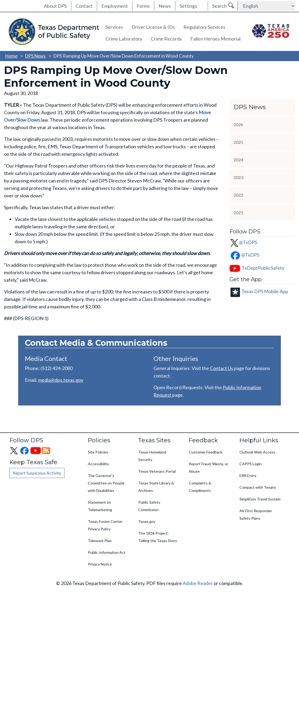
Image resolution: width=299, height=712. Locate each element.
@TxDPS (243, 242)
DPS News (35, 56)
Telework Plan (100, 540)
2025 (238, 142)
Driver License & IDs (153, 27)
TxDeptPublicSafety (263, 268)
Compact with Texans (257, 487)
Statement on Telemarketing (100, 506)
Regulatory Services (204, 27)
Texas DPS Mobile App (264, 291)
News (165, 6)
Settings (188, 6)
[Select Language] (266, 6)
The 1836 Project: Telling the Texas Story (157, 537)
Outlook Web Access (257, 452)
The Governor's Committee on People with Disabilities (106, 483)
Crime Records (166, 39)
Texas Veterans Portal (157, 471)
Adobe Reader (198, 583)
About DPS (55, 6)
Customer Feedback (205, 452)
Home (11, 56)
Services (114, 27)
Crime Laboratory (123, 39)
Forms (143, 6)
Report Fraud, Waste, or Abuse (208, 468)
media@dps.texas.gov (60, 380)
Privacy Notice (100, 564)
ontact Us (223, 368)
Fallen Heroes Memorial (215, 39)
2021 (238, 212)
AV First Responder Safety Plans (255, 514)
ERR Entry (247, 475)
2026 (238, 124)
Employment (114, 6)
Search (219, 6)
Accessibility (98, 464)
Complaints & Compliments (200, 487)
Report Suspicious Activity (37, 472)
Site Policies (98, 452)
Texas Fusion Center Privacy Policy (105, 525)
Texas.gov (146, 521)
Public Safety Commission (149, 506)
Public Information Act (106, 552)
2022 (238, 194)
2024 (238, 159)
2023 (238, 177)
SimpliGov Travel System (260, 499)
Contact (84, 6)
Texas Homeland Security (152, 456)
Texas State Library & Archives (156, 487)
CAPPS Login (250, 464)
